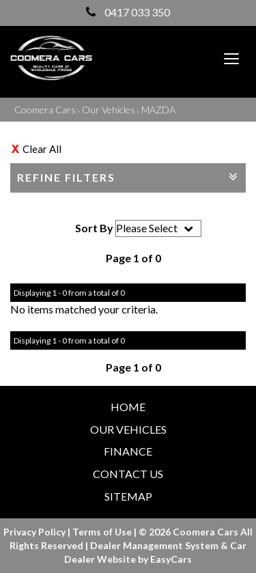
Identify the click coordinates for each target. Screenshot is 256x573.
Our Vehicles (108, 109)
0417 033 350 (128, 11)
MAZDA (158, 109)
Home (128, 406)
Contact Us (128, 473)
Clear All (42, 149)
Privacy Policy (35, 531)
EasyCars (171, 559)
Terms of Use (103, 531)
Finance (128, 451)
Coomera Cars (45, 109)
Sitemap (128, 496)
